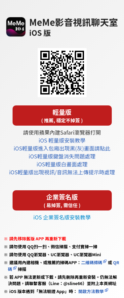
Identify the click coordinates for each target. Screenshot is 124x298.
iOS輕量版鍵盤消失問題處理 (62, 156)
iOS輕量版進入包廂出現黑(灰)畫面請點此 (62, 148)
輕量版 (62, 115)
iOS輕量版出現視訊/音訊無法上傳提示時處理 (62, 172)
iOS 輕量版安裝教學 (62, 140)
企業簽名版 (62, 200)
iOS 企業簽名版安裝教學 (62, 217)
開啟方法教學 (90, 291)
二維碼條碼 (91, 262)
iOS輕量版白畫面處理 (62, 164)
